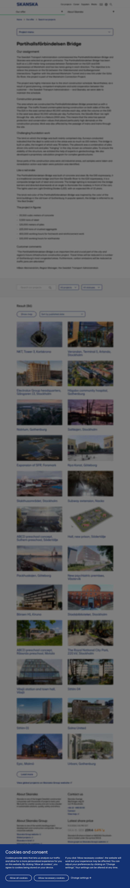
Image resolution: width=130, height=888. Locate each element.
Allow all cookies (18, 877)
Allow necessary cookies (51, 877)
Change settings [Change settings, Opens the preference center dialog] (80, 877)
